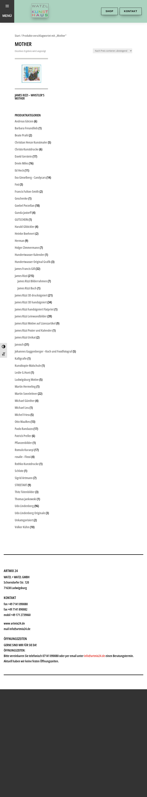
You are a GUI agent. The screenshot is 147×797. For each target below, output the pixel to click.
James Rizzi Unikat (25, 337)
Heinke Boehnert (25, 233)
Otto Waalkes (22, 421)
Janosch (19, 344)
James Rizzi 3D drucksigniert (31, 295)
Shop (109, 11)
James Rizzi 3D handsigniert (31, 302)
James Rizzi (21, 276)
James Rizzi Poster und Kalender (33, 330)
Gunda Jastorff (23, 212)
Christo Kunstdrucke (27, 149)
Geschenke (21, 198)
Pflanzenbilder (23, 443)
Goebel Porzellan (24, 205)
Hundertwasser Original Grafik (33, 262)
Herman (19, 240)
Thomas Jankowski (25, 499)
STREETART (21, 485)
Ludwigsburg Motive (27, 379)
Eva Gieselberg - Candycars (30, 177)
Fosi (17, 184)
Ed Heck (19, 170)
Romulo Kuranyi (24, 450)
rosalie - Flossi (23, 457)
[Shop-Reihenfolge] (112, 50)
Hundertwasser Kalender (29, 254)
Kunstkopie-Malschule (28, 365)
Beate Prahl (21, 135)
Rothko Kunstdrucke (27, 464)
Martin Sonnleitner (26, 393)
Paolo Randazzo (24, 429)
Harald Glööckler (24, 226)
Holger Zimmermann (27, 247)
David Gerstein (23, 156)
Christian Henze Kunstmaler (31, 142)
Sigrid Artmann (24, 478)
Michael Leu (22, 407)
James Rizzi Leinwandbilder (31, 316)
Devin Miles (21, 163)
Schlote (19, 471)
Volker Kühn (22, 527)
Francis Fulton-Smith (27, 191)
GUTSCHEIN (21, 219)
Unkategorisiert (24, 520)
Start (17, 36)
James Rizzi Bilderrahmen (32, 281)
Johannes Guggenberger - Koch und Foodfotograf (43, 351)
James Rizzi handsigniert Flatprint (34, 309)
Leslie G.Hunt (22, 372)
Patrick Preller (23, 436)
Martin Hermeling (25, 386)
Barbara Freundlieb (26, 128)
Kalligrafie (21, 358)
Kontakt (130, 11)
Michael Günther (25, 400)
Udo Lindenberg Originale (30, 513)
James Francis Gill (25, 268)
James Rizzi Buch (27, 288)
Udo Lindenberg (24, 506)
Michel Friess (22, 415)
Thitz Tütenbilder (25, 492)
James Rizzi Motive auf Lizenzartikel (35, 323)
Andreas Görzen (24, 121)
